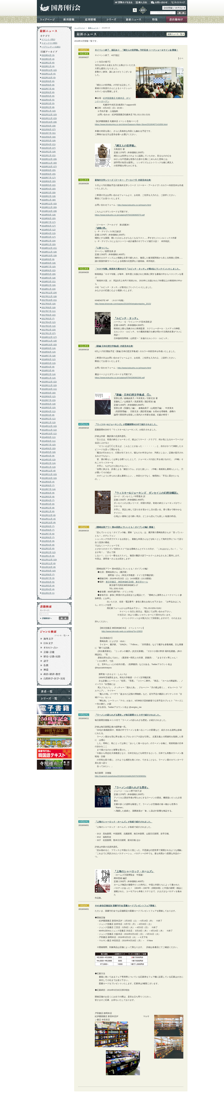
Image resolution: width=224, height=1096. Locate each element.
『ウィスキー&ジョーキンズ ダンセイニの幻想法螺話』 (146, 492)
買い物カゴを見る (124, 2)
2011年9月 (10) (49, 571)
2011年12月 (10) (49, 559)
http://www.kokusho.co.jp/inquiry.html (134, 205)
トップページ (47, 19)
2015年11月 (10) (49, 385)
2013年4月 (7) (48, 500)
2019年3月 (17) (49, 237)
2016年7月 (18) (49, 356)
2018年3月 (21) (49, 281)
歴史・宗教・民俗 (53, 656)
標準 (143, 10)
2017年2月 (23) (49, 330)
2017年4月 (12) (49, 322)
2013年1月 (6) (48, 511)
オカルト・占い (53, 647)
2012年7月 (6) (48, 534)
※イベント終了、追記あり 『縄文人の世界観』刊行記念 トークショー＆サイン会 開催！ (136, 50)
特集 (155, 19)
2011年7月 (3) (48, 578)
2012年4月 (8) (48, 545)
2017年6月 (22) (49, 315)
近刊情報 (90, 19)
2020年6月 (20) (49, 181)
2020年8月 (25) (49, 174)
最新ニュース (133, 19)
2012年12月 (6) (49, 515)
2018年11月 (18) (49, 252)
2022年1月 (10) (49, 111)
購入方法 (141, 2)
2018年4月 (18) (49, 278)
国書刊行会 (59, 8)
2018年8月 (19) (49, 263)
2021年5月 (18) (49, 140)
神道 (53, 670)
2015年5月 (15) (49, 407)
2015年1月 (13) (49, 422)
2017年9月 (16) (49, 304)
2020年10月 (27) (49, 166)
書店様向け (176, 19)
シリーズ (112, 19)
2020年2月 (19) (49, 196)
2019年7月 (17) (49, 222)
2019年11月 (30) (49, 207)
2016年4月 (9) (48, 367)
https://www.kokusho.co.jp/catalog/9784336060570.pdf (120, 215)
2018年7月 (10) (49, 266)
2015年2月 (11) (49, 419)
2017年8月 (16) (49, 307)
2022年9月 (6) (48, 81)
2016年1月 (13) (49, 378)
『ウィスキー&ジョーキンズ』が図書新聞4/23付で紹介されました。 (126, 424)
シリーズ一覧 (54, 698)
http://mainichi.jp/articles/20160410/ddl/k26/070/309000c (120, 776)
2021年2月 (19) (49, 151)
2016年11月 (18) (49, 341)
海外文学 (53, 638)
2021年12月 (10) (49, 114)
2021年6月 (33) (49, 137)
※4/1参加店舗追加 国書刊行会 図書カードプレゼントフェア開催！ (125, 905)
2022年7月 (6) (48, 89)
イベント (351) (48, 39)
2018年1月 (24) (49, 289)
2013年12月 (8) (49, 471)
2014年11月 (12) (49, 430)
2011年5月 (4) (48, 585)
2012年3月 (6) (48, 548)
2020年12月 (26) (49, 159)
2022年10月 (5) (49, 77)
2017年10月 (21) (49, 300)
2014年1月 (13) (49, 467)
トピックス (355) (49, 43)
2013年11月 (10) (49, 474)
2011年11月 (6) (49, 563)
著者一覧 (54, 691)
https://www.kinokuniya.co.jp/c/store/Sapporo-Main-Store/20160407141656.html (131, 124)
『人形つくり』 (102, 248)
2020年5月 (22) (49, 185)
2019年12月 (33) (49, 203)
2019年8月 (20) (49, 218)
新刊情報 (69, 19)
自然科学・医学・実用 (53, 678)
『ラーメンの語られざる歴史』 (131, 787)
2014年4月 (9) (48, 456)
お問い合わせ (159, 2)
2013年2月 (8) (48, 508)
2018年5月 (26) (49, 274)
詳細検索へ (46, 618)
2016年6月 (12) (49, 359)
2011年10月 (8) (49, 567)
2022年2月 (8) (48, 107)
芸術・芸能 (53, 652)
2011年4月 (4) (48, 589)
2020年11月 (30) (49, 163)
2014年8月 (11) (49, 441)
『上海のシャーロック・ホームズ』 (134, 871)
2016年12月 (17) (49, 337)
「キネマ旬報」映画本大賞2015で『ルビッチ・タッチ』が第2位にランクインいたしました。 (138, 269)
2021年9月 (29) (49, 126)
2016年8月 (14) (49, 352)
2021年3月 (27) (49, 148)
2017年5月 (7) (48, 318)
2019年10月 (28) (49, 211)
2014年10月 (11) (49, 433)
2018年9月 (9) (48, 259)
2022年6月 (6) (48, 92)
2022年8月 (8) (48, 85)
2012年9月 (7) (48, 526)
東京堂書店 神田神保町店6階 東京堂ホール (127, 582)
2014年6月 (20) (49, 448)
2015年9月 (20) (49, 393)
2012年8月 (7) (48, 530)
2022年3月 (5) (48, 103)
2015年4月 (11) (49, 411)
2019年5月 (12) (49, 229)
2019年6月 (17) (49, 226)
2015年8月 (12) (49, 396)
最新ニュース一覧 (175, 34)
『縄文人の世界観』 (125, 145)
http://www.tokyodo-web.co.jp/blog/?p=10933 (122, 631)
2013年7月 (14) (49, 489)
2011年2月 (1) (48, 593)
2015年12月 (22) (49, 382)
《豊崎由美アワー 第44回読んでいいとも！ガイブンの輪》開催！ (125, 527)
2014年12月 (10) (49, 426)
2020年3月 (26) (49, 192)
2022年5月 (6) (48, 96)
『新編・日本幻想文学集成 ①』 (133, 394)
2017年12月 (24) (49, 292)
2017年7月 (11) (49, 311)
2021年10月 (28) (49, 122)
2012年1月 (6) (48, 556)
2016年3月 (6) (48, 370)
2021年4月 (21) (49, 144)
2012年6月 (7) (48, 537)
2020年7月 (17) (49, 177)
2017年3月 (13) (49, 326)
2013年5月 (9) (48, 497)
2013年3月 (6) (48, 504)
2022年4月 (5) (48, 100)
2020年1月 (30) (49, 200)
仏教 (53, 665)
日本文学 (53, 643)
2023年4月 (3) (48, 55)
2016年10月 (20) (49, 344)
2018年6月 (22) (49, 270)
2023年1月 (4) (48, 66)
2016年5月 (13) (49, 363)
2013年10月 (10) (49, 478)
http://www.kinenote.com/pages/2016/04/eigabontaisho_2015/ (123, 304)
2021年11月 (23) (49, 118)
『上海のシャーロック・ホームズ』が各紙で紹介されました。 (123, 822)
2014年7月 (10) (49, 445)
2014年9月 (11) (49, 437)
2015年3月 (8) (48, 415)
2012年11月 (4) (49, 519)
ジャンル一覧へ (61, 635)
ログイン (174, 8)
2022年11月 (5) (49, 74)
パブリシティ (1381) (51, 47)
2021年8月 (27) (49, 129)
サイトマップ (178, 2)
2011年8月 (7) (48, 574)
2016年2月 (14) (49, 374)
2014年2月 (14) (49, 463)
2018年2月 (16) (49, 285)
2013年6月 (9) (48, 493)
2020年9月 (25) (49, 170)
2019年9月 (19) (49, 215)
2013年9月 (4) (48, 482)
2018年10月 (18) (49, 255)
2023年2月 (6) (48, 63)
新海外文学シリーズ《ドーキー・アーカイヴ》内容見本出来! (123, 180)
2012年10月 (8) (49, 522)
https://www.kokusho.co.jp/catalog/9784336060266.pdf (120, 377)
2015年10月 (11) (49, 389)
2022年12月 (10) (49, 70)
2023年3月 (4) (48, 59)
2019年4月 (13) (49, 233)
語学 (53, 661)
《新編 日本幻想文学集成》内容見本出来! (114, 346)
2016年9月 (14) (49, 348)
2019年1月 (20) (49, 244)
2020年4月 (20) (49, 189)
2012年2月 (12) (49, 552)
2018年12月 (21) (49, 248)
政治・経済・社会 (53, 674)
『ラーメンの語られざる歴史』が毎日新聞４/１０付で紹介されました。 (128, 715)
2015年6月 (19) (49, 404)
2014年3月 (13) (49, 459)
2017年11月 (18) (49, 296)
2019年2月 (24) (49, 241)
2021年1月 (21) (49, 155)
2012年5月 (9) (48, 541)
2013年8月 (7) (48, 485)
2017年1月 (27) (49, 333)
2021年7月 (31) (49, 133)
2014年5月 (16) (49, 452)
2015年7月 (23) (49, 400)
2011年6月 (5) (48, 582)
